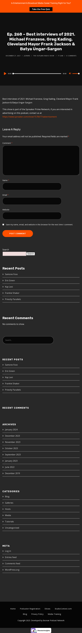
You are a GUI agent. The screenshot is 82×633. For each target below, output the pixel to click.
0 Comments (71, 56)
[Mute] (70, 73)
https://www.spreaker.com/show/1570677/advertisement (29, 116)
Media (8, 515)
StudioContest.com (63, 608)
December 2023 (12, 435)
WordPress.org (12, 569)
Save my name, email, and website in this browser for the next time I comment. (39, 224)
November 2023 (12, 442)
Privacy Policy (37, 614)
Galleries (9, 502)
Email (5, 195)
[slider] (37, 73)
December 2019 (12, 473)
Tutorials (9, 521)
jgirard (27, 56)
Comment (7, 143)
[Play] (5, 73)
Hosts (8, 509)
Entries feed (10, 557)
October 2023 (11, 448)
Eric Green (10, 280)
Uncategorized (12, 527)
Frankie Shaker (12, 293)
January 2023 (11, 460)
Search (5, 249)
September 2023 (13, 454)
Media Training (54, 614)
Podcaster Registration (30, 608)
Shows (47, 608)
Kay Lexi (9, 286)
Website (5, 209)
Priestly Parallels (13, 299)
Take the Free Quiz (41, 9)
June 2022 (9, 467)
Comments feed (12, 563)
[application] (40, 73)
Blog (7, 496)
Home (13, 608)
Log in (8, 551)
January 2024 (11, 429)
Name (5, 180)
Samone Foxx (11, 274)
